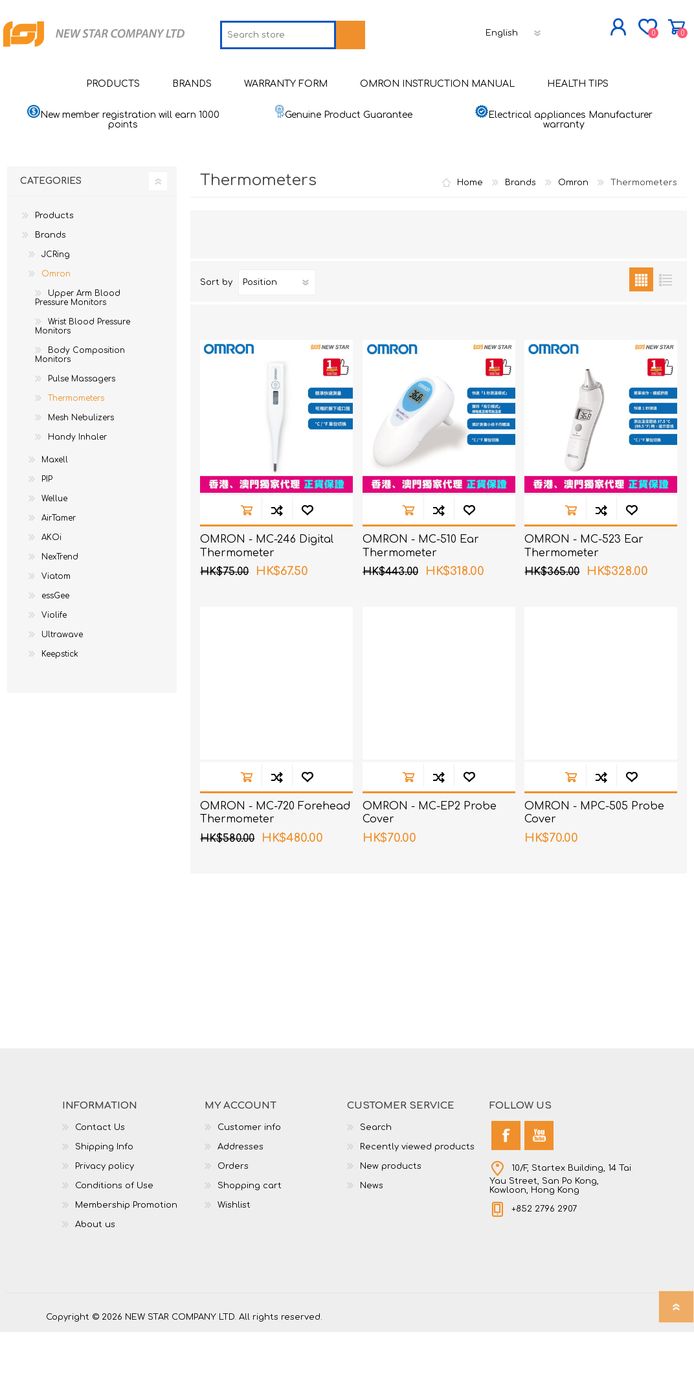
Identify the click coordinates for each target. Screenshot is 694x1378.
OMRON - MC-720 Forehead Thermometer (275, 859)
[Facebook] (505, 1181)
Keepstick (59, 700)
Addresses (240, 1192)
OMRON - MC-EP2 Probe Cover (430, 859)
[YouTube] (539, 1181)
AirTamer (58, 564)
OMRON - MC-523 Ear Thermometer (584, 592)
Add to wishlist (307, 555)
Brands (50, 281)
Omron (56, 319)
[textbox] (187, 76)
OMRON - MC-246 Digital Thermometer (266, 592)
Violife (54, 661)
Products (54, 261)
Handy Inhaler (77, 483)
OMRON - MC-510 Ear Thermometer (421, 592)
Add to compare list (277, 555)
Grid (641, 325)
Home (470, 228)
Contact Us (100, 1173)
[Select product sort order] (277, 328)
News (371, 1231)
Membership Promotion (126, 1251)
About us (95, 1270)
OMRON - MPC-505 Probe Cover (594, 859)
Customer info (249, 1173)
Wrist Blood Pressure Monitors (82, 372)
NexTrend (59, 602)
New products (390, 1212)
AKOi (51, 583)
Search (376, 1173)
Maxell (54, 505)
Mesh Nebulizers (81, 463)
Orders (233, 1212)
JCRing (55, 300)
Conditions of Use (114, 1231)
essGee (55, 641)
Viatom (56, 622)
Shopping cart (633, 31)
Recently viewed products (417, 1192)
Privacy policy (104, 1212)
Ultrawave (62, 680)
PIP (46, 525)
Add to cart (246, 555)
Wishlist (234, 1251)
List (665, 325)
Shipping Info (104, 1192)
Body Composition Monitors (80, 401)
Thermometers (76, 444)
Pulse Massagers (81, 424)
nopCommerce (615, 1352)
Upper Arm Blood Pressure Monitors (77, 344)
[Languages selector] (423, 74)
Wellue (54, 544)
